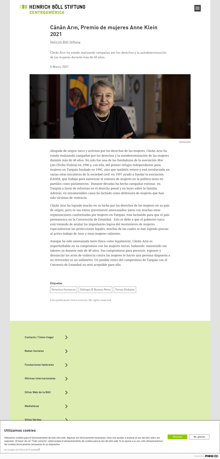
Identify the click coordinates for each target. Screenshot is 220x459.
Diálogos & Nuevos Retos (95, 289)
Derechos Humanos (63, 289)
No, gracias (199, 436)
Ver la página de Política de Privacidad (20, 450)
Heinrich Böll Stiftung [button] (65, 42)
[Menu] (197, 8)
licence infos (185, 142)
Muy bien (177, 436)
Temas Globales (125, 289)
